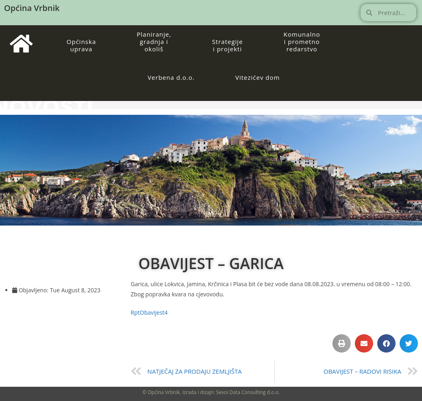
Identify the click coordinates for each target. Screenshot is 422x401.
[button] (341, 343)
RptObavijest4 (149, 312)
